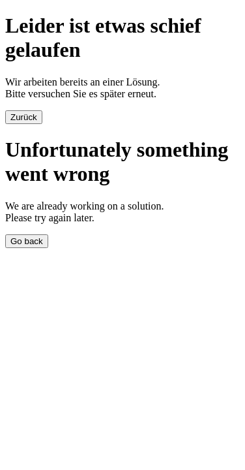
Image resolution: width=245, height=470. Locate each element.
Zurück (23, 117)
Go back (26, 241)
